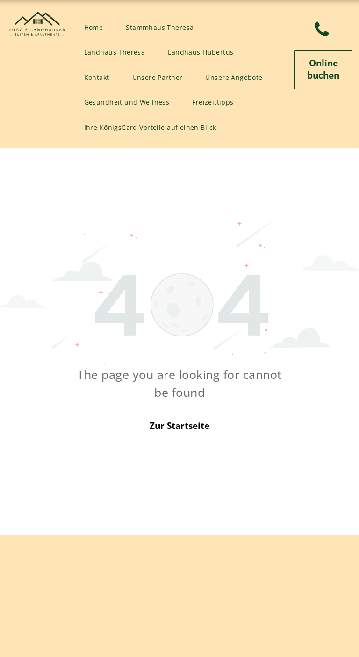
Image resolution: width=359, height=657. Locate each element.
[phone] (321, 31)
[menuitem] (97, 27)
